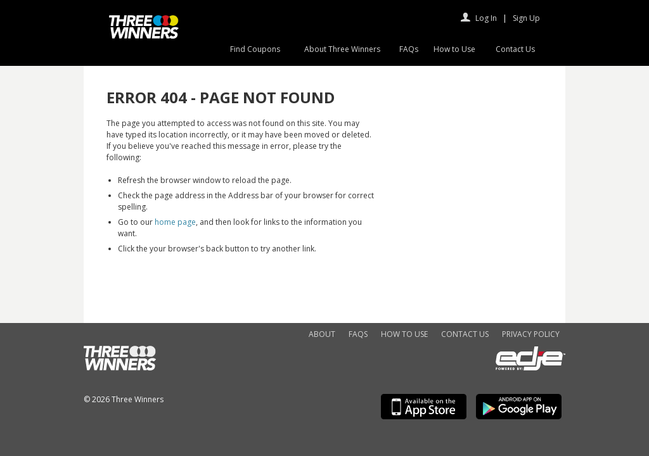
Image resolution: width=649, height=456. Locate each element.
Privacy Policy (531, 334)
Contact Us (515, 49)
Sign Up (526, 18)
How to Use (454, 49)
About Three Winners (342, 49)
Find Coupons (255, 49)
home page (175, 222)
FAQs (408, 49)
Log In (486, 18)
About (322, 334)
